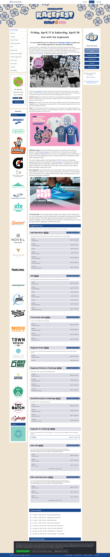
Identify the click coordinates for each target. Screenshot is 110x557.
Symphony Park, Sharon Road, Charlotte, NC (92, 82)
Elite (11, 46)
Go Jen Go (40, 53)
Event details (14, 30)
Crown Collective (38, 91)
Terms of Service (87, 555)
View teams (13, 63)
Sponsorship (13, 50)
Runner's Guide (91, 55)
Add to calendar (91, 77)
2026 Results (92, 59)
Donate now (18, 102)
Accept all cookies (23, 551)
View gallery (13, 70)
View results (13, 60)
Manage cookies (61, 551)
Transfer (12, 67)
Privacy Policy (77, 555)
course (60, 162)
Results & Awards (15, 43)
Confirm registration (15, 57)
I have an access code (55, 469)
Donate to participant (16, 53)
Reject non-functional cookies (42, 551)
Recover (46, 152)
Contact (85, 2)
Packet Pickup (14, 40)
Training (12, 36)
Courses (12, 33)
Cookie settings (69, 555)
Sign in (91, 2)
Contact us (97, 555)
